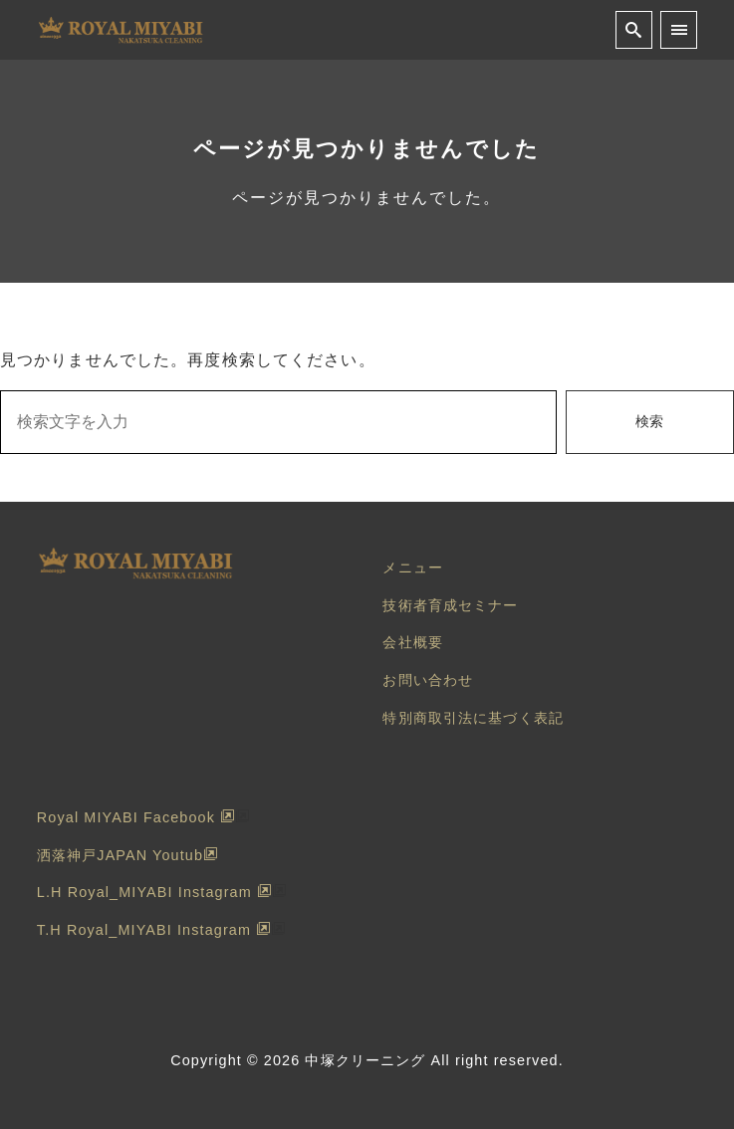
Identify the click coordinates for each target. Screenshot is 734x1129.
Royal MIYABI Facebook (136, 817)
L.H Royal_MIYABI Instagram (154, 892)
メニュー (412, 567)
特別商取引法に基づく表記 (472, 718)
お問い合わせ (427, 680)
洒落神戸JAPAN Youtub (127, 855)
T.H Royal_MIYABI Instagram (154, 930)
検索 (649, 421)
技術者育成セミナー (450, 605)
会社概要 (412, 642)
